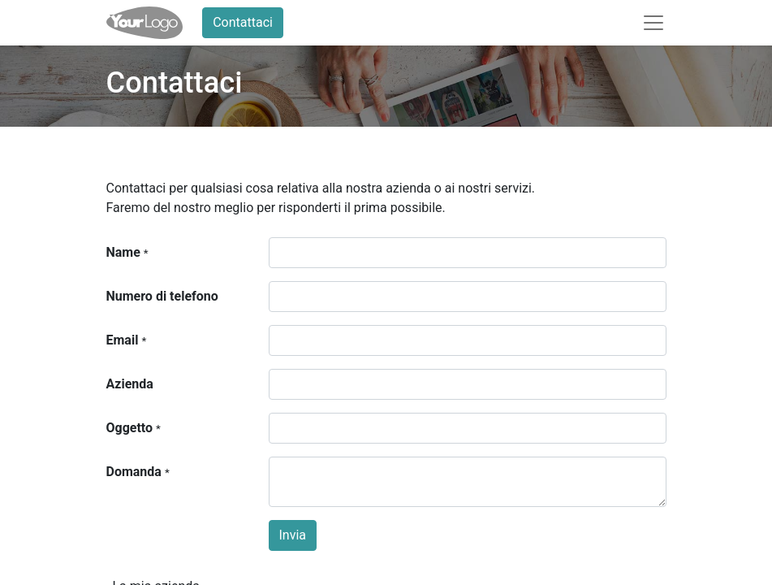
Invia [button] (293, 535)
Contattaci (243, 22)
